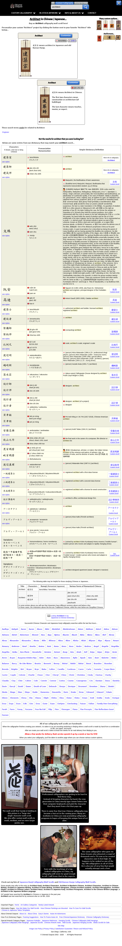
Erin (31, 703)
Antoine (47, 652)
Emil (92, 698)
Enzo (18, 703)
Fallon (91, 703)
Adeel (98, 629)
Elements (14, 698)
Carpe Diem (109, 669)
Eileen (5, 698)
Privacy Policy (49, 929)
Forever (5, 715)
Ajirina (57, 635)
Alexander (14, 640)
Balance (5, 663)
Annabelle (36, 652)
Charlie (31, 675)
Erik (25, 703)
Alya (100, 640)
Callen (52, 669)
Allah (83, 640)
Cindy (90, 675)
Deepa (62, 686)
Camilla (61, 669)
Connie (44, 680)
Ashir (41, 657)
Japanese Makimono (49, 921)
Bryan (29, 669)
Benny (56, 663)
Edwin (109, 692)
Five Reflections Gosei (104, 709)
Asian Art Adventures (58, 914)
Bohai (80, 663)
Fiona (75, 709)
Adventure (24, 635)
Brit (22, 669)
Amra (64, 646)
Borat (88, 663)
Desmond (82, 686)
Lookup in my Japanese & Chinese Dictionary (62, 617)
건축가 (73, 41)
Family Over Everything (107, 703)
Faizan (83, 703)
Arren (4, 657)
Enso (4, 703)
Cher (48, 675)
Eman (84, 698)
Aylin (75, 657)
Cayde (13, 675)
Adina (106, 629)
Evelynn (61, 703)
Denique (71, 686)
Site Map (61, 926)
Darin (4, 686)
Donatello (56, 692)
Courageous (81, 680)
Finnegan (66, 709)
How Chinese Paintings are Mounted (54, 908)
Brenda (5, 669)
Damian (99, 680)
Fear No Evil (40, 709)
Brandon (108, 663)
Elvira (77, 698)
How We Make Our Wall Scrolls (27, 908)
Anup (65, 652)
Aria (72, 652)
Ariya (92, 652)
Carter (5, 675)
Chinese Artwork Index (52, 922)
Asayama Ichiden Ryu (27, 657)
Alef (104, 635)
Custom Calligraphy (23, 13)
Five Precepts (86, 709)
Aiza (43, 635)
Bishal (65, 663)
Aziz (90, 657)
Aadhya (5, 629)
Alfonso (52, 640)
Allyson (92, 640)
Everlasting (72, 703)
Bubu (44, 669)
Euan (52, 703)
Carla (88, 669)
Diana (102, 686)
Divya (27, 692)
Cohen (28, 680)
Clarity (108, 675)
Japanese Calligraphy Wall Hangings (15, 922)
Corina (62, 680)
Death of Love (40, 686)
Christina (81, 675)
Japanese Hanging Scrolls (82, 922)
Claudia (5, 680)
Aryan (12, 657)
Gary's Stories (43, 914)
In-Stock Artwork (50, 13)
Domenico (45, 692)
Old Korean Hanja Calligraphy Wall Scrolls (77, 882)
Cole (36, 680)
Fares (12, 709)
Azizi (97, 657)
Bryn (37, 669)
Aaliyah (15, 629)
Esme (45, 703)
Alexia (36, 640)
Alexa (4, 640)
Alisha (75, 640)
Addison (89, 629)
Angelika (115, 646)
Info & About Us (74, 13)
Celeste (22, 675)
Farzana (28, 709)
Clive (20, 680)
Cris (91, 680)
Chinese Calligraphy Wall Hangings (85, 921)
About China (32, 914)
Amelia (33, 646)
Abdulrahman (69, 629)
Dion (20, 692)
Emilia (99, 698)
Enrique (115, 698)
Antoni (57, 652)
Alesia (111, 635)
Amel (24, 646)
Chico (63, 675)
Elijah (46, 698)
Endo (107, 698)
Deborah (53, 686)
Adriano (5, 635)
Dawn (28, 686)
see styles (6, 162)
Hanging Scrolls (64, 921)
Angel (96, 646)
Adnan (115, 629)
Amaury (5, 646)
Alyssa (107, 640)
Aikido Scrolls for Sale (101, 922)
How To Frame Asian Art (49, 917)
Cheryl (55, 675)
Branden (98, 663)
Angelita (5, 652)
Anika (14, 652)
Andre (79, 646)
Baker (114, 657)
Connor (53, 680)
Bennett (47, 663)
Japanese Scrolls (36, 922)
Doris (66, 692)
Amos (56, 646)
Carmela (97, 669)
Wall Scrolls (66, 922)
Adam (80, 629)
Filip (50, 709)
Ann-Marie (24, 652)
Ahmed (35, 635)
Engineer (5, 132)
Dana (107, 680)
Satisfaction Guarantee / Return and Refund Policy (74, 929)
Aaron (31, 629)
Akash (74, 635)
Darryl (12, 686)
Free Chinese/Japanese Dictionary (72, 917)
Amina (41, 646)
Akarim (66, 635)
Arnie (114, 652)
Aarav (23, 629)
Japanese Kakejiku (33, 921)
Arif (85, 652)
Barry (14, 663)
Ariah (79, 652)
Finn (57, 709)
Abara (39, 629)
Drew (81, 692)
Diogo (12, 692)
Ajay (49, 635)
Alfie (44, 640)
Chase (40, 675)
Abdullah (56, 629)
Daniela (116, 680)
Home (17, 905)
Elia (31, 698)
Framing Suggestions (30, 917)
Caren (81, 669)
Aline (68, 640)
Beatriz (38, 663)
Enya (11, 703)
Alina (60, 640)
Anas (71, 646)
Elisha (54, 698)
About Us (22, 914)
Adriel (14, 635)
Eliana (38, 698)
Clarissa (99, 675)
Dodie (35, 692)
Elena (23, 698)
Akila (82, 635)
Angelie (105, 646)
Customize (66, 36)
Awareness (65, 657)
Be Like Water (26, 663)
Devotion (93, 686)
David (20, 686)
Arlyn (107, 652)
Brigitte (14, 669)
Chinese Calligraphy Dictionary (97, 917)
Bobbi (73, 663)
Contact (92, 13)
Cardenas (71, 669)
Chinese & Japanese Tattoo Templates (16, 910)
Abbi (47, 629)
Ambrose (15, 646)
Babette (105, 657)
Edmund (90, 692)
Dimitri (111, 686)
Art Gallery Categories (29, 905)
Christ (71, 675)
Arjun (99, 652)
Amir (49, 646)
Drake (73, 692)
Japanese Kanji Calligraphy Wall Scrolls (37, 882)
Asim (49, 657)
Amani (116, 640)
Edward (100, 692)
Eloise (69, 698)
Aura (56, 657)
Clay (13, 680)
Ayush (82, 657)
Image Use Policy (35, 929)
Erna (38, 703)
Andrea (87, 646)
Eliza (62, 698)
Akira (97, 635)
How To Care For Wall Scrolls (80, 908)
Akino (89, 635)
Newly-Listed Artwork (46, 905)
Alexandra (26, 640)
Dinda (4, 692)
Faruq (19, 709)
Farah (4, 709)
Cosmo (71, 680)
